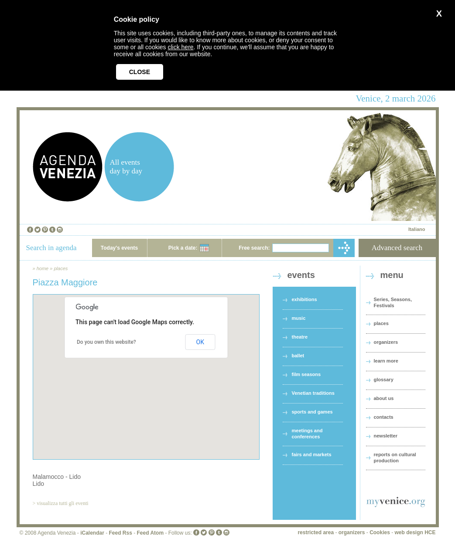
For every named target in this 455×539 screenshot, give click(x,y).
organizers (386, 342)
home (43, 268)
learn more (386, 360)
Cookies (379, 532)
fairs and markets (312, 454)
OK (200, 342)
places (61, 268)
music (299, 318)
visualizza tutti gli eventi (62, 503)
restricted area (316, 532)
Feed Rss (120, 533)
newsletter (385, 435)
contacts (383, 417)
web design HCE (414, 532)
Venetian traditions (313, 393)
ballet (298, 355)
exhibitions (304, 299)
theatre (300, 336)
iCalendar (92, 533)
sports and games (312, 411)
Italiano (416, 229)
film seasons (306, 374)
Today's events (119, 248)
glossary (383, 379)
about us (384, 398)
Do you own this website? (106, 342)
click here (180, 47)
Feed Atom (150, 533)
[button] (146, 369)
